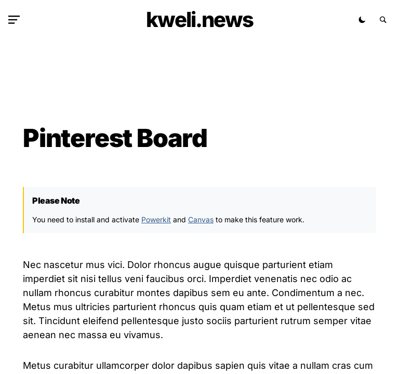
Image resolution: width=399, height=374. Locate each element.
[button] (16, 20)
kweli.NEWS (199, 19)
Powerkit (156, 219)
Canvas (201, 219)
